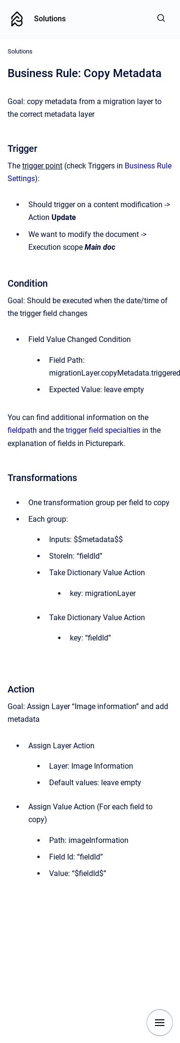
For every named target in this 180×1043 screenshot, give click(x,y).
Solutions (50, 18)
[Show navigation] (159, 1022)
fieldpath (22, 430)
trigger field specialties (103, 430)
